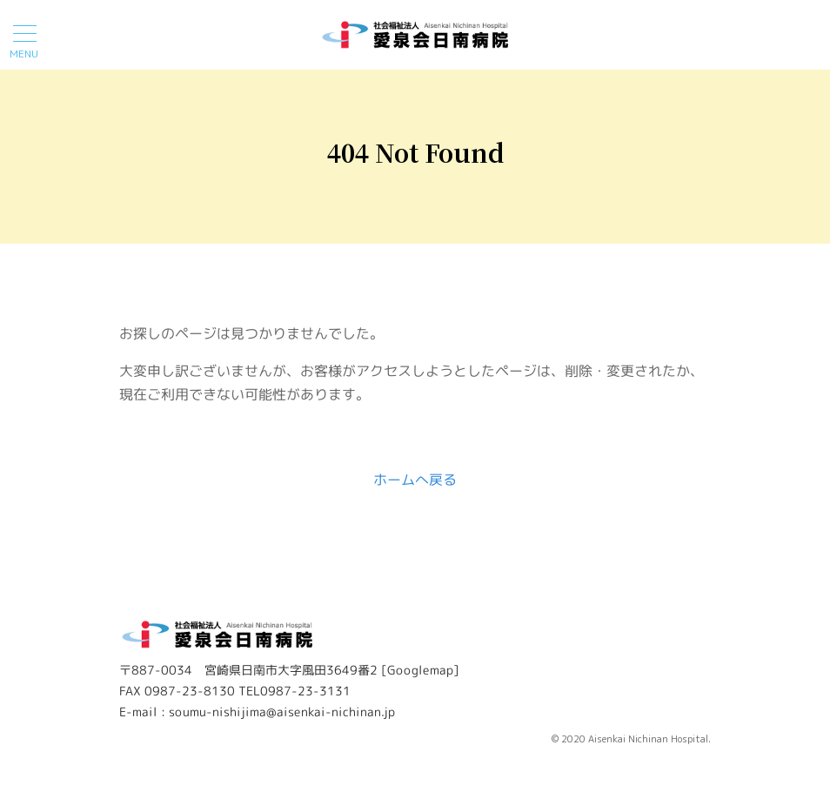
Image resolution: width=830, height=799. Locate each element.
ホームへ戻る (415, 479)
